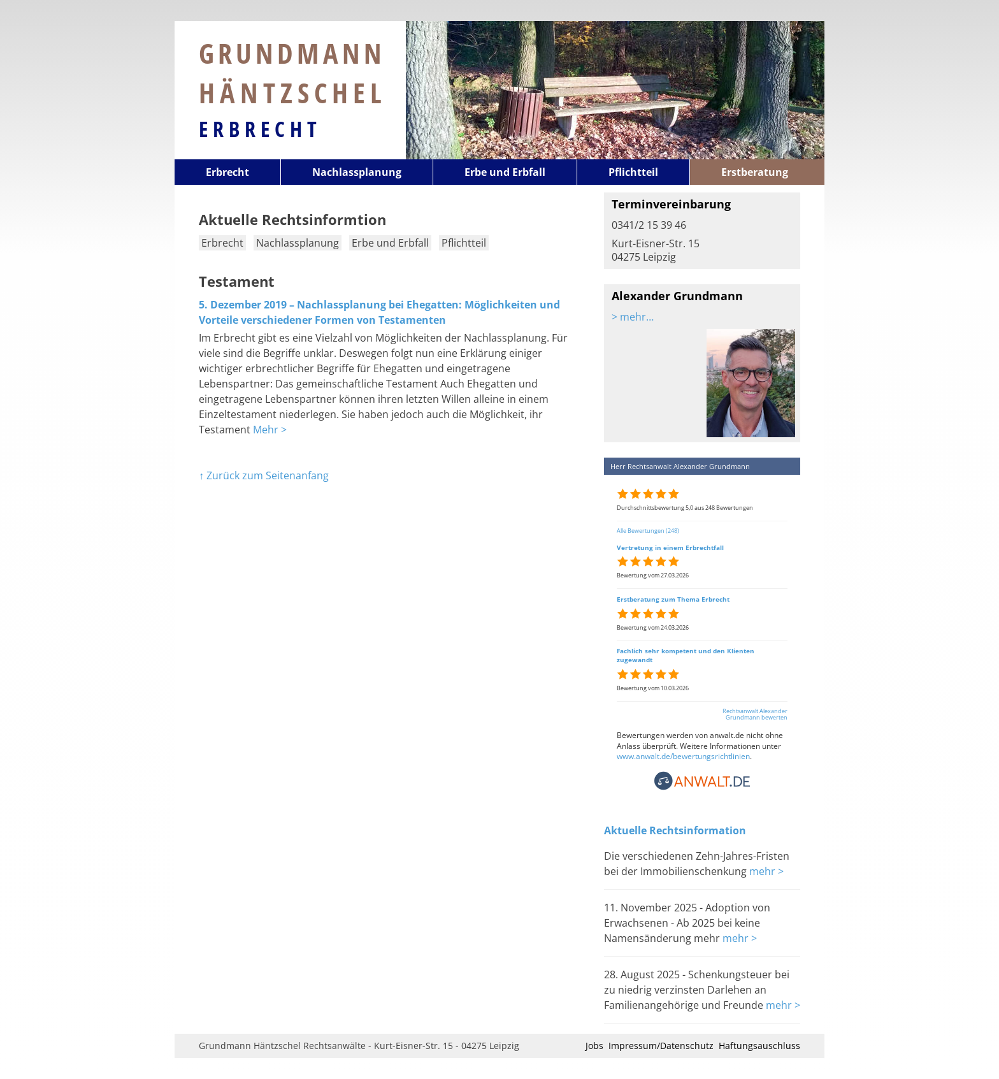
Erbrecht (260, 128)
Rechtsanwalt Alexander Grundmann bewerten (754, 714)
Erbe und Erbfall (504, 172)
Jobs (594, 1045)
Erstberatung (754, 172)
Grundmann (293, 73)
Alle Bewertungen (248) (648, 530)
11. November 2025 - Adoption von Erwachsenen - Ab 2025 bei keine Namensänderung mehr (687, 923)
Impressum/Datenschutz (661, 1045)
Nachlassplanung (356, 172)
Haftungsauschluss (759, 1045)
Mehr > (270, 430)
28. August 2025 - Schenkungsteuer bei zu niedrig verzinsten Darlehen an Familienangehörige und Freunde (696, 989)
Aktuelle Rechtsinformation (675, 830)
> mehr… (633, 317)
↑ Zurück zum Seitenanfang (264, 475)
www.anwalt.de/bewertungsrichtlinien (683, 756)
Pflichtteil (633, 172)
